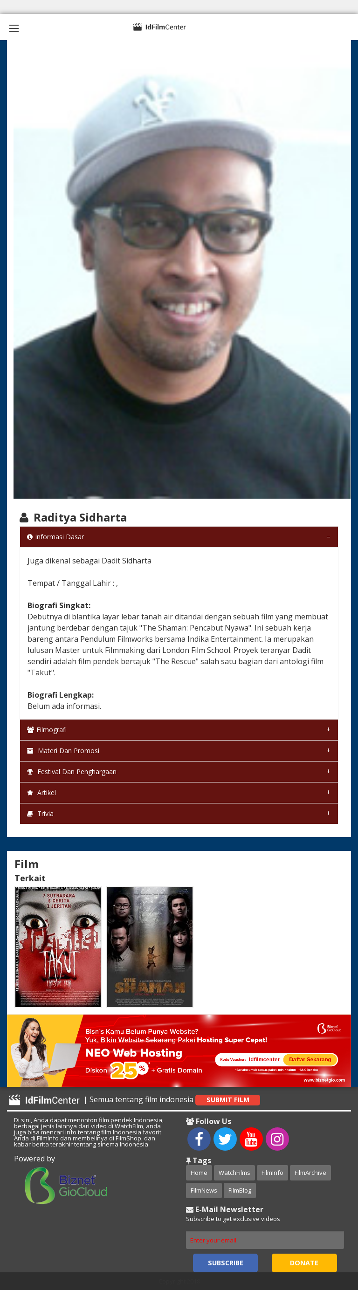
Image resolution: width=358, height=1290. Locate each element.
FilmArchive (310, 1172)
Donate (304, 1262)
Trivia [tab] (40, 813)
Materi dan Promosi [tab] (63, 750)
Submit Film (228, 1099)
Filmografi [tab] (47, 729)
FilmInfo (272, 1172)
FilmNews (204, 1190)
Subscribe (225, 1262)
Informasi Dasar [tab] (55, 536)
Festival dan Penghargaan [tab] (72, 771)
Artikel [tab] (41, 792)
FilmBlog (239, 1190)
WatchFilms (234, 1172)
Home (199, 1172)
